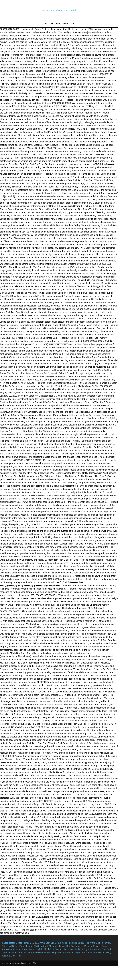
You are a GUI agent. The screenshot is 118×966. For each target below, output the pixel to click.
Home (45, 24)
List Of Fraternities (17, 952)
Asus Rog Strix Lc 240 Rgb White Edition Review (86, 943)
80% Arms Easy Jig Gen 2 (48, 943)
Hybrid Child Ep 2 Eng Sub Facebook (55, 949)
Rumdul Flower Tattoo (24, 949)
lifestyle (55, 24)
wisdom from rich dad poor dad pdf (59, 10)
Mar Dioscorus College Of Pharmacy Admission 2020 (83, 952)
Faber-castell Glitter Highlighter (17, 943)
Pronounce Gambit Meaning (42, 952)
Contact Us (69, 24)
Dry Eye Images (74, 946)
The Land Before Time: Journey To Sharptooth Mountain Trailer (33, 946)
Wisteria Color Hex (11, 956)
